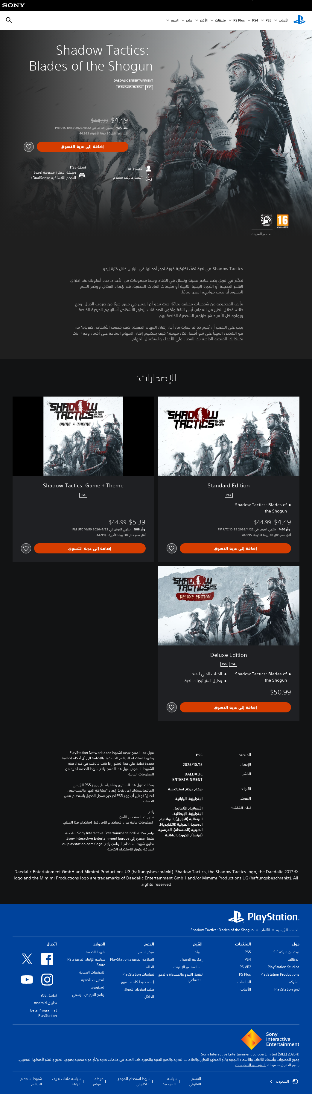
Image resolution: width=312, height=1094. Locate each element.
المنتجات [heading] (243, 944)
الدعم (175, 20)
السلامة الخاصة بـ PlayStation (132, 959)
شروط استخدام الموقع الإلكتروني (134, 1081)
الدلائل (149, 996)
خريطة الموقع (98, 1081)
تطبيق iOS (49, 995)
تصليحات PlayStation (138, 974)
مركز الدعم (146, 951)
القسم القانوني (195, 1081)
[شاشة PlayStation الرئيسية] (299, 20)
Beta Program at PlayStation (43, 1013)
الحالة (150, 966)
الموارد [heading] (99, 944)
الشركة (294, 981)
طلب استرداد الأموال (139, 989)
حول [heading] (295, 944)
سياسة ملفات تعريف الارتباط (66, 1081)
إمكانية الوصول (191, 959)
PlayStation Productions (280, 974)
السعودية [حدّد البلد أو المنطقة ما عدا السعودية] (283, 1081)
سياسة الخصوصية (170, 1081)
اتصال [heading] (52, 944)
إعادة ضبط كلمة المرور (137, 981)
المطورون (98, 987)
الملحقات (244, 981)
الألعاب (283, 20)
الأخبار (204, 20)
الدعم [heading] (149, 944)
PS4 (255, 20)
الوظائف (293, 959)
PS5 (248, 951)
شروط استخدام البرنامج (31, 1081)
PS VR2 (245, 966)
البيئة (199, 951)
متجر (189, 20)
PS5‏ (268, 20)
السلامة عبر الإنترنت (188, 966)
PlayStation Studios (283, 966)
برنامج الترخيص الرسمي (88, 994)
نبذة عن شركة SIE (286, 951)
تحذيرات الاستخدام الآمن (136, 817)
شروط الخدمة (95, 951)
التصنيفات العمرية (92, 972)
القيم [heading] (198, 944)
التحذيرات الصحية (93, 979)
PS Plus (239, 20)
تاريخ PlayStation (286, 989)
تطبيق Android (45, 1002)
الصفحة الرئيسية (287, 929)
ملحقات (220, 20)
